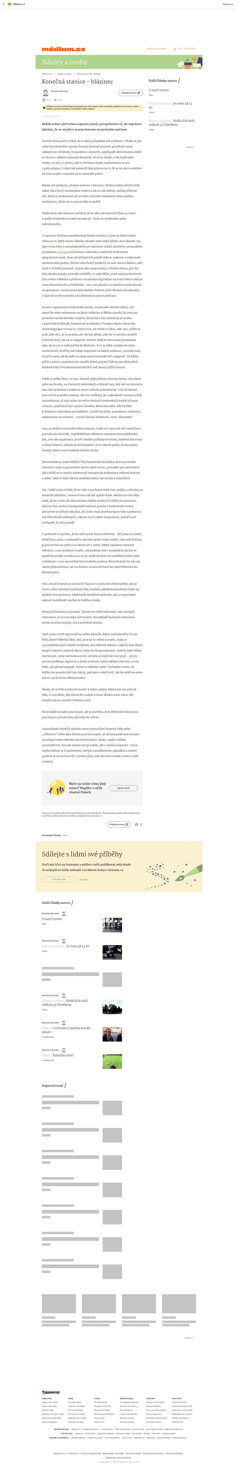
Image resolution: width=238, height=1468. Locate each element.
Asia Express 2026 (154, 1429)
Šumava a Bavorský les (156, 1410)
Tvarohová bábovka (128, 1414)
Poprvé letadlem (153, 1406)
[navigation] (3, 4)
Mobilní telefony (78, 1438)
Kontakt (119, 1453)
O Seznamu (73, 1453)
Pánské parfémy (179, 1438)
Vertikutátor (90, 1433)
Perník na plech (127, 1422)
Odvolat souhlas (174, 1453)
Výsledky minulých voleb (53, 1414)
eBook (46, 100)
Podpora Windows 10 (173, 1429)
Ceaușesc (63, 252)
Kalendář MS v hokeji (77, 1418)
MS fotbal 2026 (100, 1402)
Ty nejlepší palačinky (129, 1402)
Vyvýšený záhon (168, 1433)
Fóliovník (156, 1433)
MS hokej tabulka (75, 1410)
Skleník (147, 1433)
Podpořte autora (130, 93)
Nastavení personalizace (118, 1457)
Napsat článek (123, 788)
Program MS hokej (76, 1406)
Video (46, 1028)
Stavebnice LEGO (95, 1438)
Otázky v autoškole (180, 1418)
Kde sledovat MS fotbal (104, 1414)
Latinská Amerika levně (156, 1418)
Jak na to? (84, 879)
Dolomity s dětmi (154, 1422)
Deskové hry (139, 1438)
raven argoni (59, 91)
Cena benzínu (106, 1429)
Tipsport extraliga (75, 1422)
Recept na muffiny (128, 1406)
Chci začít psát (184, 49)
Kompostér (137, 1433)
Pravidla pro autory (153, 1453)
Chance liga (99, 1418)
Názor (65, 835)
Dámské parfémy (112, 1438)
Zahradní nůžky (123, 1433)
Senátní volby (48, 1410)
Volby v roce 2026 (49, 1402)
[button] (112, 925)
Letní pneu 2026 (179, 1402)
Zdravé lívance (126, 1410)
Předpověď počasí (91, 1429)
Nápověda (108, 1453)
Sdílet (57, 100)
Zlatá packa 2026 (122, 1429)
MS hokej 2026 (74, 1402)
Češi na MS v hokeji (76, 1414)
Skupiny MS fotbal (102, 1410)
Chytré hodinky (163, 1438)
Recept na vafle (127, 1418)
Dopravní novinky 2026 (182, 1410)
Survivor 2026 (138, 1429)
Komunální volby (49, 1406)
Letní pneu (127, 1438)
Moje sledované (157, 49)
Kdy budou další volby (51, 1418)
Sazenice (79, 1433)
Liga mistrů (99, 1422)
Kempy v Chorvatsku (155, 1402)
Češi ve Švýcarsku (154, 1414)
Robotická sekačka (105, 1433)
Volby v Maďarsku (49, 1422)
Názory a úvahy (160, 103)
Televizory (150, 1438)
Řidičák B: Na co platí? (182, 1414)
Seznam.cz (228, 4)
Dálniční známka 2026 (182, 1406)
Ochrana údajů (133, 1453)
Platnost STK (177, 1422)
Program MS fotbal (102, 1406)
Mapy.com (76, 1429)
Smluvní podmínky (91, 1453)
